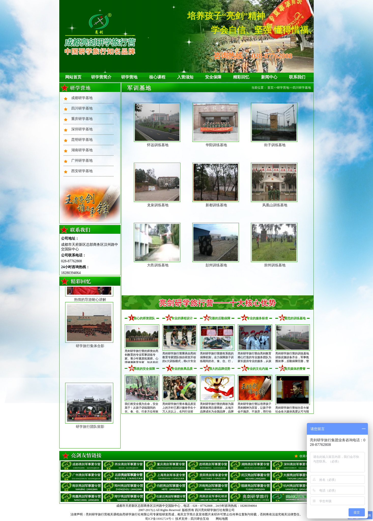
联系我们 (297, 77)
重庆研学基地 (82, 119)
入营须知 (185, 77)
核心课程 (157, 77)
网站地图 (222, 518)
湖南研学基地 (82, 150)
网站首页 (73, 77)
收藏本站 (305, 456)
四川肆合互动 (200, 518)
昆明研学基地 (82, 140)
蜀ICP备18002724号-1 (159, 518)
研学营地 (129, 77)
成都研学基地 (82, 98)
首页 (270, 87)
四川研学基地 (82, 108)
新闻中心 (269, 77)
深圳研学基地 (82, 129)
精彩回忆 (241, 77)
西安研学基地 (82, 171)
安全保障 (213, 77)
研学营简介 (101, 77)
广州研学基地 (82, 160)
